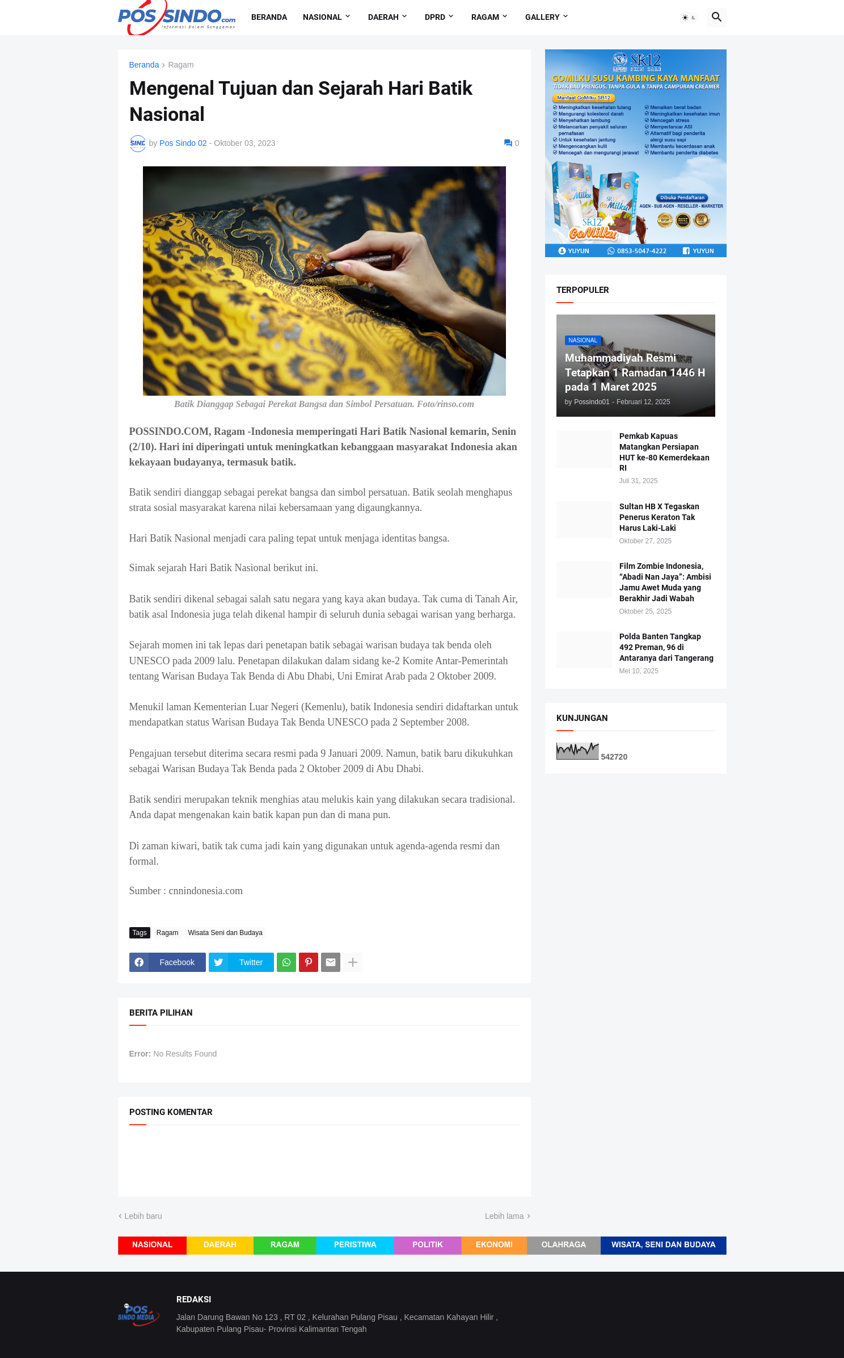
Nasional (322, 17)
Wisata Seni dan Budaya (225, 933)
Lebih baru (143, 1216)
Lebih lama (504, 1216)
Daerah (383, 17)
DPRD (435, 17)
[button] (689, 17)
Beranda (269, 17)
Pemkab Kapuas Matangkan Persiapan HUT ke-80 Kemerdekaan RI (664, 452)
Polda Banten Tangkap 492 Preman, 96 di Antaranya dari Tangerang (666, 647)
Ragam (485, 17)
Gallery (542, 17)
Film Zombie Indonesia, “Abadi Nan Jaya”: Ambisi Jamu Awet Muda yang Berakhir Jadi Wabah (665, 582)
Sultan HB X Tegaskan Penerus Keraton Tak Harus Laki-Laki (659, 517)
